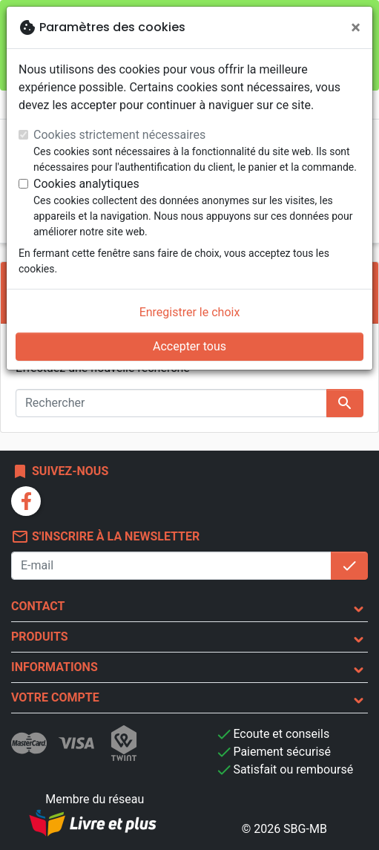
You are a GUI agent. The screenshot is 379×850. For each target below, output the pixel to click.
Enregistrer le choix (189, 312)
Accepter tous (189, 346)
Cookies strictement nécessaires (119, 135)
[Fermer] (355, 27)
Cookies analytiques (86, 184)
